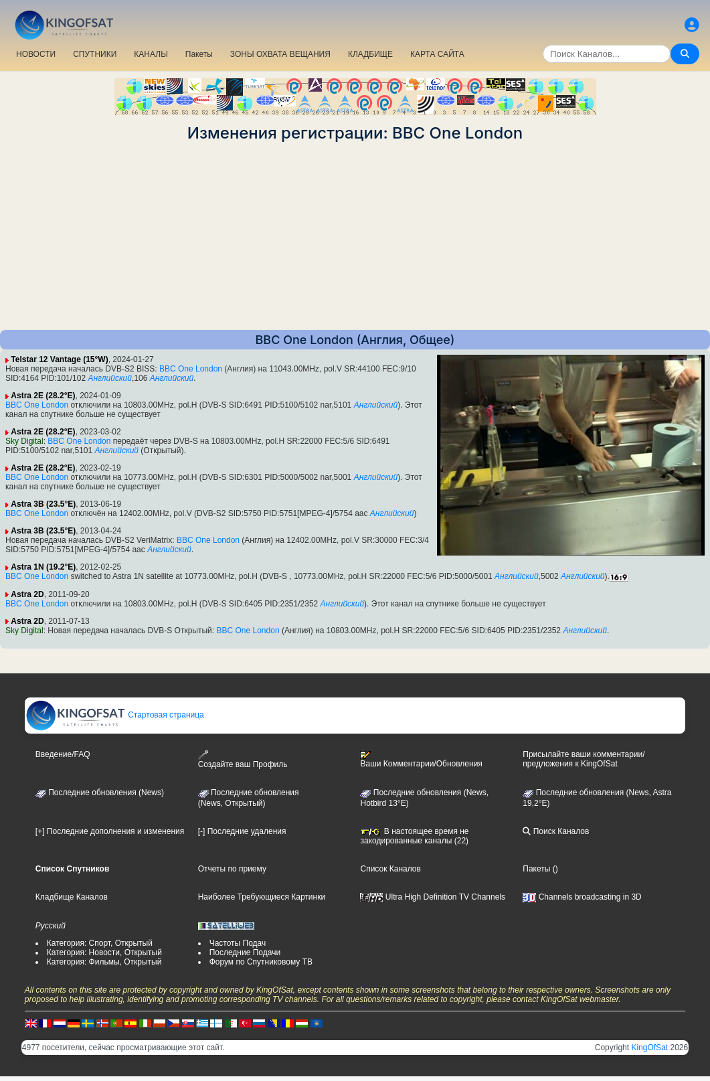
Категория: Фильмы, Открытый (104, 962)
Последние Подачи (244, 952)
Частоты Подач (237, 943)
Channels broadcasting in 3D (582, 897)
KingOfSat (649, 1047)
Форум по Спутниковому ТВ (261, 962)
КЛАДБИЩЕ (370, 54)
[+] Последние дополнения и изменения (109, 831)
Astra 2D (27, 594)
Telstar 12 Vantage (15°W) (59, 359)
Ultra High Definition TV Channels (432, 897)
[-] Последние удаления (242, 831)
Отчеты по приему (232, 869)
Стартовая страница (114, 715)
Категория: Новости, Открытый (104, 952)
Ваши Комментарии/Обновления (421, 759)
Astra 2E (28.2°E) (43, 395)
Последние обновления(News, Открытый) (248, 798)
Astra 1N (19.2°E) (43, 567)
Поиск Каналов (556, 831)
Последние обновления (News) (99, 792)
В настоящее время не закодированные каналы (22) (414, 836)
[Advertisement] (355, 236)
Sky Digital (24, 441)
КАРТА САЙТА (437, 54)
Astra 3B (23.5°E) (43, 504)
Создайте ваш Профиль (243, 759)
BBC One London (190, 368)
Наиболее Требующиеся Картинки (261, 897)
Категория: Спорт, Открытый (100, 943)
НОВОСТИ (36, 54)
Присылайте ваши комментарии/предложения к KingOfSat (583, 759)
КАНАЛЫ (150, 54)
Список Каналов (390, 869)
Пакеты (199, 54)
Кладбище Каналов (71, 897)
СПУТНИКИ (94, 54)
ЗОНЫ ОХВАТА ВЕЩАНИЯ (280, 54)
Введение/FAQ (62, 754)
